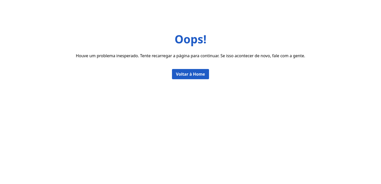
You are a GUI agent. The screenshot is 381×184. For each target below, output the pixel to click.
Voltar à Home (190, 74)
